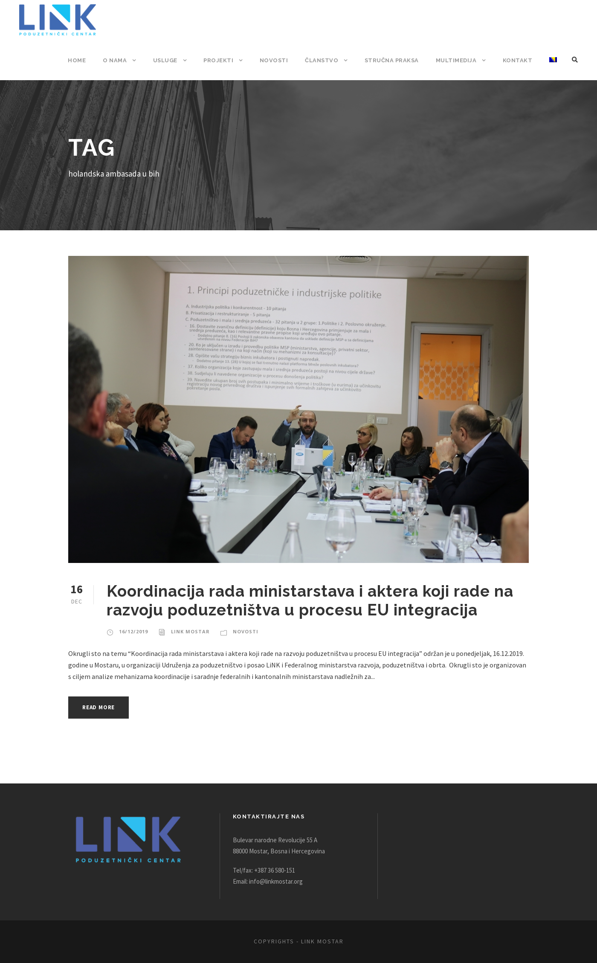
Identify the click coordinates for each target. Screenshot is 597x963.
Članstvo (323, 60)
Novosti (277, 60)
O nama (120, 60)
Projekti (223, 60)
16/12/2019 (133, 631)
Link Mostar (188, 631)
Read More (100, 707)
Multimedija (458, 60)
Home (82, 60)
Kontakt (518, 60)
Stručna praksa (393, 60)
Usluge (170, 60)
